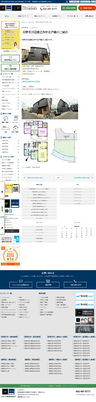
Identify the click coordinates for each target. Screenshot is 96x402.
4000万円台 (5, 149)
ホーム (7, 16)
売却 (3, 97)
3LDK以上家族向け (7, 168)
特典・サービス (6, 91)
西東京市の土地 (6, 348)
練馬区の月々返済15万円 (82, 378)
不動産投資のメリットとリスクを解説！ (39, 189)
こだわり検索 (44, 297)
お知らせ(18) (39, 229)
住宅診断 (4, 317)
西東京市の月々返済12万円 (82, 350)
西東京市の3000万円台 (54, 346)
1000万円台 (5, 140)
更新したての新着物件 (8, 162)
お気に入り (85, 1)
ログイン (65, 386)
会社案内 (4, 300)
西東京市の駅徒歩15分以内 (32, 346)
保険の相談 (5, 100)
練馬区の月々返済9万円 (82, 363)
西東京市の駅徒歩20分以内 (32, 348)
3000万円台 (5, 146)
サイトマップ (42, 386)
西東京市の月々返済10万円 (82, 346)
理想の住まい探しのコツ (8, 82)
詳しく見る (10, 231)
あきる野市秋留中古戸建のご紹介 (39, 215)
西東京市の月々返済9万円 (81, 343)
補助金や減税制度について (39, 203)
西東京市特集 (61, 297)
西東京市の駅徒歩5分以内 (32, 341)
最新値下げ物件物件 (46, 314)
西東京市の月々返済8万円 (81, 341)
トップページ (5, 297)
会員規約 (51, 386)
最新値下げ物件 (6, 165)
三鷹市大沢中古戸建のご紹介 (35, 177)
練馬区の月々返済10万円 (82, 366)
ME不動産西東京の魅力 (8, 79)
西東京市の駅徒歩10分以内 (32, 343)
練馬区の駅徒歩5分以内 (32, 363)
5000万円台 (5, 152)
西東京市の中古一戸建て (8, 343)
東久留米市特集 (61, 300)
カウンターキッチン (7, 177)
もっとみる (39, 218)
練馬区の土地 (5, 371)
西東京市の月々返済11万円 (82, 348)
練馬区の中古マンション (8, 368)
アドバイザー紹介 (7, 77)
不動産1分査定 (87, 8)
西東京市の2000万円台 (54, 343)
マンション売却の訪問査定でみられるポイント (39, 197)
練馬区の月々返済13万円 (82, 373)
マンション (15, 122)
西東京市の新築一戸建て (8, 341)
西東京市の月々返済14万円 (82, 355)
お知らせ (34, 27)
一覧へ (58, 177)
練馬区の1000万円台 (55, 363)
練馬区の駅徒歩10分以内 (32, 366)
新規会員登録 (70, 8)
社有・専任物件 (61, 305)
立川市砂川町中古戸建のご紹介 (39, 212)
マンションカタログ (63, 307)
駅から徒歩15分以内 (7, 171)
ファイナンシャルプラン (8, 88)
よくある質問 (5, 85)
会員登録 (58, 386)
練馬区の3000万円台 (55, 368)
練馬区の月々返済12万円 (82, 371)
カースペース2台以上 (8, 174)
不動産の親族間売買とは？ (39, 206)
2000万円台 (5, 143)
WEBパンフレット (7, 109)
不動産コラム (5, 106)
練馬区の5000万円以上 (56, 373)
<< (64, 226)
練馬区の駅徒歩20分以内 (32, 371)
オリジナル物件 (6, 159)
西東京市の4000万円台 (54, 348)
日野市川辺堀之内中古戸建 (31, 81)
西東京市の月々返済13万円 (82, 353)
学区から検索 (44, 300)
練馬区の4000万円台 (55, 371)
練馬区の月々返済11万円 (82, 368)
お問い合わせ (89, 16)
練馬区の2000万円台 (55, 366)
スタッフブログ (6, 103)
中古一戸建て (15, 132)
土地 (5, 132)
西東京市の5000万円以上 (55, 350)
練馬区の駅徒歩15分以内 (32, 368)
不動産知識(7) (39, 238)
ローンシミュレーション (8, 94)
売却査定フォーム (24, 300)
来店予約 (21, 305)
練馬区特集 (60, 302)
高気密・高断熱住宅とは (39, 194)
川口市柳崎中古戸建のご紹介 (82, 177)
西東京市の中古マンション (9, 346)
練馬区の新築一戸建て (8, 363)
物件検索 (74, 1)
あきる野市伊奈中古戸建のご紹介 (39, 209)
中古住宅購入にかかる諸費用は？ (39, 200)
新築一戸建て (5, 122)
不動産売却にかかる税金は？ (39, 191)
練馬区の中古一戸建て (8, 366)
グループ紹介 (23, 309)
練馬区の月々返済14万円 (82, 376)
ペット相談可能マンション (9, 180)
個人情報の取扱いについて (28, 386)
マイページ (73, 386)
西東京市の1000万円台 (54, 341)
